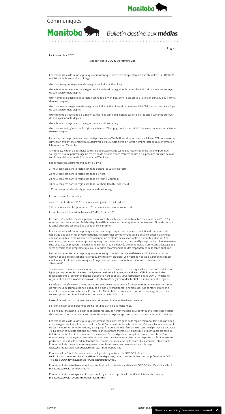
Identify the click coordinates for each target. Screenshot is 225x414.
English (171, 48)
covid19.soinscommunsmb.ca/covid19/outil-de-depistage (81, 356)
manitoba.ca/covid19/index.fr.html (69, 368)
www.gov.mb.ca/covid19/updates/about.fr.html (88, 359)
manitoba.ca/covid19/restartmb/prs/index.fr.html (77, 377)
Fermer (51, 408)
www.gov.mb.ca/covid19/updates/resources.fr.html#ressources (85, 347)
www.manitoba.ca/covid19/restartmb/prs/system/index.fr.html (102, 279)
